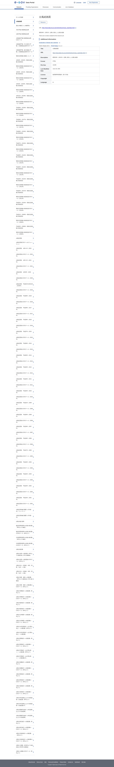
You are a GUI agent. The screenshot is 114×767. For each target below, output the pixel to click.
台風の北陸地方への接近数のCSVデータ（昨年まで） (23, 692)
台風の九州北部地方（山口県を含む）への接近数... (24, 633)
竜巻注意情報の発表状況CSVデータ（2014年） (24, 161)
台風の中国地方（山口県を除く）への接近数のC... (23, 657)
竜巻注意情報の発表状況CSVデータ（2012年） (24, 185)
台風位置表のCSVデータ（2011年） (24, 385)
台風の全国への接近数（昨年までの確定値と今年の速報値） (24, 554)
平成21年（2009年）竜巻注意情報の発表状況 (24, 215)
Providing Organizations (32, 7)
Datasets (19, 7)
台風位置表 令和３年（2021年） (24, 261)
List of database (69, 7)
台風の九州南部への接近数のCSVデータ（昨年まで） (23, 621)
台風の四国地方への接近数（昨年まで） (24, 639)
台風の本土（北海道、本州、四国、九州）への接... (24, 566)
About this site (31, 762)
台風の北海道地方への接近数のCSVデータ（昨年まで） (24, 740)
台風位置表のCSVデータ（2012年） (24, 373)
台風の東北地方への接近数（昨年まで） (24, 722)
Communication (57, 7)
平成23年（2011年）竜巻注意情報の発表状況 (24, 191)
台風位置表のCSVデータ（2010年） (24, 397)
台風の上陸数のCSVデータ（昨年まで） (24, 752)
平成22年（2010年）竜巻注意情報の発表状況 (24, 203)
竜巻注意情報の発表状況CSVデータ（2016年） (24, 138)
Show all (60, 45)
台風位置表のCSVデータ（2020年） (24, 278)
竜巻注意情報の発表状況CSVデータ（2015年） (24, 150)
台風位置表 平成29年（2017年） (24, 308)
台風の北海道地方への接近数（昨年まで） (23, 734)
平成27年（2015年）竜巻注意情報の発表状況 (24, 144)
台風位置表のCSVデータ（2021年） (24, 267)
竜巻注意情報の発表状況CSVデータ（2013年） (24, 173)
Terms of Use (40, 762)
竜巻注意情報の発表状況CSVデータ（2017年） (24, 126)
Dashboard (77, 762)
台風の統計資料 (20, 521)
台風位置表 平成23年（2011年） (24, 379)
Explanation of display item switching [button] (49, 42)
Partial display (54, 45)
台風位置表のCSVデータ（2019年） (24, 290)
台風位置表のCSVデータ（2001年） (24, 504)
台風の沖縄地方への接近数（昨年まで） (24, 591)
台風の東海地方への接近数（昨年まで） (24, 674)
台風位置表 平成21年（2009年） (24, 403)
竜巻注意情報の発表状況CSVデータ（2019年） (24, 102)
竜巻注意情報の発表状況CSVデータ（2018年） (24, 114)
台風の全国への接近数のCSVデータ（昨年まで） (24, 560)
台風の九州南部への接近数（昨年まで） (24, 615)
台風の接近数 (19, 549)
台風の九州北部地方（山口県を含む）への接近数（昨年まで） (24, 627)
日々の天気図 (19, 17)
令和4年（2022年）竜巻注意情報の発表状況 (24, 61)
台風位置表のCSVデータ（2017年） (24, 314)
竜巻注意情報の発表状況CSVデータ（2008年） (24, 233)
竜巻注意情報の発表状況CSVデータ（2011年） (24, 197)
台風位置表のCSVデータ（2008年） (24, 421)
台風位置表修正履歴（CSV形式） (23, 516)
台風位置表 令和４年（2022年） (24, 249)
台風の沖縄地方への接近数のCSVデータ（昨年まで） (23, 597)
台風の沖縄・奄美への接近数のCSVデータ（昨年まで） (24, 585)
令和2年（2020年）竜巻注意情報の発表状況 (24, 84)
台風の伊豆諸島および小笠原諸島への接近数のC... (24, 704)
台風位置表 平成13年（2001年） (24, 498)
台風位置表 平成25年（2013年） (24, 356)
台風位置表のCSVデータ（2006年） (24, 445)
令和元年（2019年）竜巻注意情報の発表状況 (24, 96)
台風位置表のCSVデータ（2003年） (24, 480)
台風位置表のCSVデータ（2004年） (24, 468)
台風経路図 (19, 21)
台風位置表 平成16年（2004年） (24, 462)
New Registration (93, 2)
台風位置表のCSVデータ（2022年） (24, 255)
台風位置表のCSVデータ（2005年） (24, 457)
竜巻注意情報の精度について (23, 56)
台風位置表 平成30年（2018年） (24, 296)
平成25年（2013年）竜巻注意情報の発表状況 (24, 167)
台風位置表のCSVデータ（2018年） (24, 302)
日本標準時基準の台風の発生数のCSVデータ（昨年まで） (24, 544)
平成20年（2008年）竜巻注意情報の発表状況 (24, 227)
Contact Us (70, 762)
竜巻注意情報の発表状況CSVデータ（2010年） (24, 209)
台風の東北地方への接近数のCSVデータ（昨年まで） (23, 728)
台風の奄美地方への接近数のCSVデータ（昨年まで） (23, 609)
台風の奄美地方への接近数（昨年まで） (24, 603)
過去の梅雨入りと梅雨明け (23, 25)
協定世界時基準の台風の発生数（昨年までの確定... (24, 526)
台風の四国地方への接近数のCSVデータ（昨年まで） (23, 645)
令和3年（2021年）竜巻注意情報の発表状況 (24, 72)
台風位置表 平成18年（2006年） (24, 439)
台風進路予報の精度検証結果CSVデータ (23, 39)
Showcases (46, 7)
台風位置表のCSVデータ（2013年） (24, 362)
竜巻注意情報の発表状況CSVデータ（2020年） (24, 90)
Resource (43, 22)
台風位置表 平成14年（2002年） (24, 486)
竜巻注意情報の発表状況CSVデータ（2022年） (24, 66)
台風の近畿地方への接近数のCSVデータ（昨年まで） (23, 668)
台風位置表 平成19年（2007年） (24, 427)
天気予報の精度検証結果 (22, 29)
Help (45, 762)
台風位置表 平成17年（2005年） (24, 451)
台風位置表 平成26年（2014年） (24, 344)
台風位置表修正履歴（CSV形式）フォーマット (23, 510)
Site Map (84, 762)
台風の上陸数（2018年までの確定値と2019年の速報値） (24, 746)
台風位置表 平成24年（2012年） (24, 367)
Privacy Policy (63, 762)
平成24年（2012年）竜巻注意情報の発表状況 (24, 179)
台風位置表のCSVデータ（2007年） (24, 433)
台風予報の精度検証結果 (22, 34)
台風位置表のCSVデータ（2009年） (24, 409)
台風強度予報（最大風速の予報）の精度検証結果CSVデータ (24, 50)
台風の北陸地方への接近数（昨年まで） (24, 686)
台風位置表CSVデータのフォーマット (24, 243)
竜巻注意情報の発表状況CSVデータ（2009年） (24, 221)
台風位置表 (19, 238)
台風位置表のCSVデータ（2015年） (24, 338)
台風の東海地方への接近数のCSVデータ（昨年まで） (23, 680)
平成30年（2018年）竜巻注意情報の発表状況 (24, 108)
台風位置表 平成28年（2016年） (24, 320)
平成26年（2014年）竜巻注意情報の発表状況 (24, 156)
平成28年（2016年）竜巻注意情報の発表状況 (24, 132)
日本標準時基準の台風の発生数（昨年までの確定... (24, 538)
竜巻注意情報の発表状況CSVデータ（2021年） (24, 78)
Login (84, 2)
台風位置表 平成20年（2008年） (24, 415)
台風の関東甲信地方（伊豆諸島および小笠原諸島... (24, 710)
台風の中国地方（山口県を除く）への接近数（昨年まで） (23, 651)
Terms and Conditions (53, 762)
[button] (77, 2)
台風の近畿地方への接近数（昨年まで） (24, 663)
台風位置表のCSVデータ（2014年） (24, 350)
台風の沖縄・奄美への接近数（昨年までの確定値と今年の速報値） (24, 579)
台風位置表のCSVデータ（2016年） (24, 326)
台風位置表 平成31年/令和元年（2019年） (24, 284)
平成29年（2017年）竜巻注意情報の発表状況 (24, 120)
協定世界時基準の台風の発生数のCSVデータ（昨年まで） (24, 532)
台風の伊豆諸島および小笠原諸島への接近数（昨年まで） (24, 698)
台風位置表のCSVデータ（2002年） (24, 492)
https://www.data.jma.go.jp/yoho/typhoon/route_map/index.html (58, 27)
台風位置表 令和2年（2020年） (23, 272)
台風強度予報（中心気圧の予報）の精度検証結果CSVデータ (24, 44)
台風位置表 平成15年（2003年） (24, 474)
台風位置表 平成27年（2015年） (24, 332)
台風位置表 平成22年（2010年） (24, 391)
